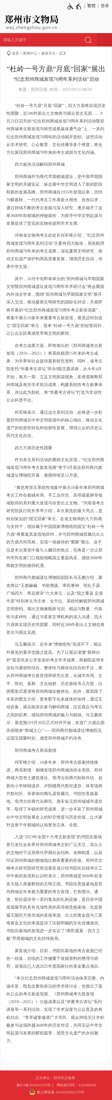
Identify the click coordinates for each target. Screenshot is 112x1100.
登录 (105, 6)
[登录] (104, 6)
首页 (15, 53)
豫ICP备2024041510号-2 (35, 1085)
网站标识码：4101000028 (77, 1085)
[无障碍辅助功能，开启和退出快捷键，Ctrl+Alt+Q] (74, 6)
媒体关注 (48, 53)
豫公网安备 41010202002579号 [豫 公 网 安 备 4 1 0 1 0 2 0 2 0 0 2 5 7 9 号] (56, 1092)
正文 (62, 53)
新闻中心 (30, 53)
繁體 (91, 6)
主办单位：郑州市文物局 (56, 1078)
